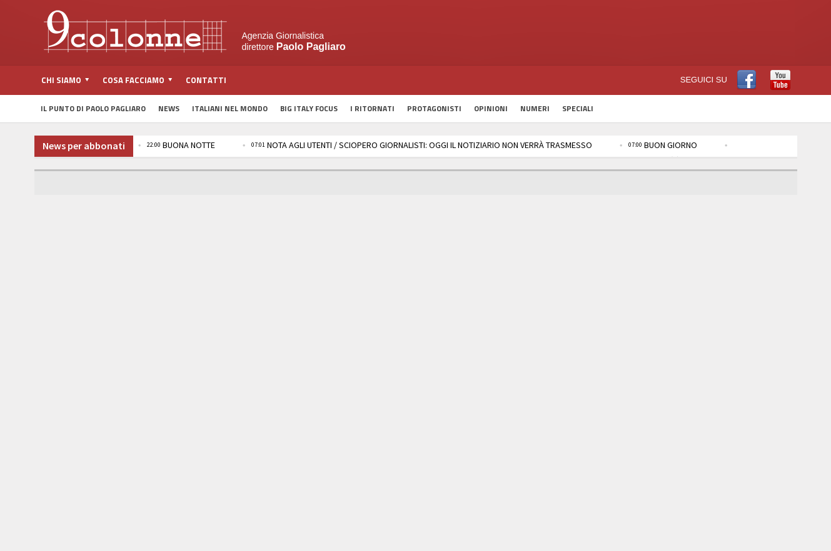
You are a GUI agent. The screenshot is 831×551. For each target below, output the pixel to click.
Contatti (206, 80)
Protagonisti (434, 108)
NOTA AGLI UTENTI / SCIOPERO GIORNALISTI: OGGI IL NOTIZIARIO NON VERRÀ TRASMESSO (421, 145)
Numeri (535, 108)
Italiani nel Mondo (230, 108)
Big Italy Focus (309, 108)
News (168, 108)
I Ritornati (372, 108)
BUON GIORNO (662, 145)
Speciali (577, 108)
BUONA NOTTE (181, 145)
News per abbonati (84, 145)
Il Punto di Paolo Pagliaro (93, 108)
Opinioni (491, 108)
